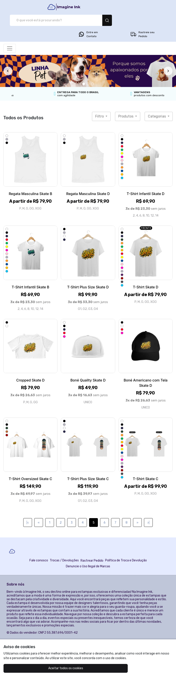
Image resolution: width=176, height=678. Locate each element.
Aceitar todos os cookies (31, 668)
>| (148, 511)
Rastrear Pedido (92, 549)
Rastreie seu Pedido (142, 23)
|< (28, 511)
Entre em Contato (88, 23)
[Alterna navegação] (10, 37)
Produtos (126, 105)
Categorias (157, 105)
